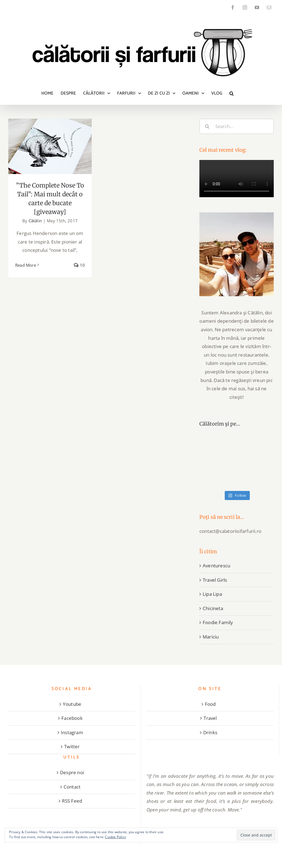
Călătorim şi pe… (219, 424)
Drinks (210, 732)
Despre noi (72, 772)
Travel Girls (215, 580)
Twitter (72, 746)
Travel (210, 718)
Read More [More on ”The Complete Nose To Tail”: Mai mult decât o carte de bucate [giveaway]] (25, 265)
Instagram (72, 732)
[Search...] (236, 126)
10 (79, 265)
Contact (72, 787)
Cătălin (35, 220)
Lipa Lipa (212, 594)
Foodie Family (218, 622)
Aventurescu (216, 565)
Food (210, 704)
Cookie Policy (115, 837)
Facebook (72, 718)
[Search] (207, 126)
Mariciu (211, 637)
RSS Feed (72, 801)
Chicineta (213, 608)
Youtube (72, 704)
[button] (231, 93)
